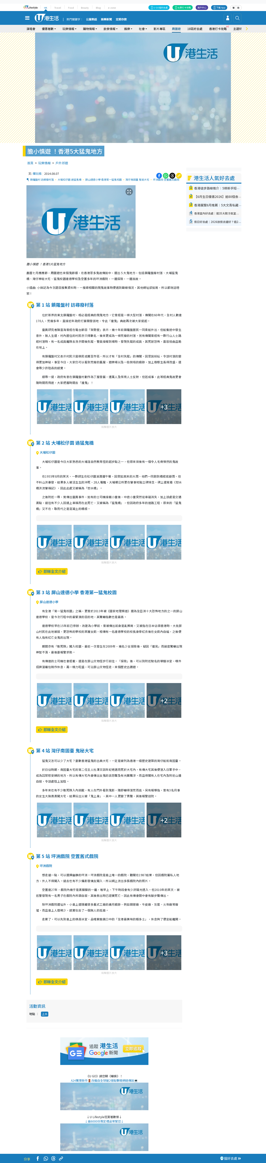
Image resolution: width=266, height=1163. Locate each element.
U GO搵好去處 (161, 7)
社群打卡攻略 (184, 7)
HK (45, 7)
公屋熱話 (91, 19)
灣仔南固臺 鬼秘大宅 (137, 179)
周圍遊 (176, 28)
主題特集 (239, 28)
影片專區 (159, 28)
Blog (98, 7)
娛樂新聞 (106, 19)
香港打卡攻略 (218, 28)
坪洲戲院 (44, 865)
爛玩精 (37, 173)
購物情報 (89, 28)
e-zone (112, 7)
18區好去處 (194, 28)
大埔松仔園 (45, 452)
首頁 (30, 163)
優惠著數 (48, 28)
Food (71, 7)
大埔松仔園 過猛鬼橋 (69, 179)
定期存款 (121, 19)
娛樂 (127, 28)
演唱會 (30, 28)
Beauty (85, 7)
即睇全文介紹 (52, 571)
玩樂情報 (68, 28)
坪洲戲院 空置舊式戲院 (166, 179)
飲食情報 (109, 28)
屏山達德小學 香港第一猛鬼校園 (103, 179)
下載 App (220, 7)
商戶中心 (201, 7)
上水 (44, 1014)
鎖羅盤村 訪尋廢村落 (42, 179)
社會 (142, 28)
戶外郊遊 (61, 163)
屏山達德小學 (47, 602)
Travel (57, 7)
